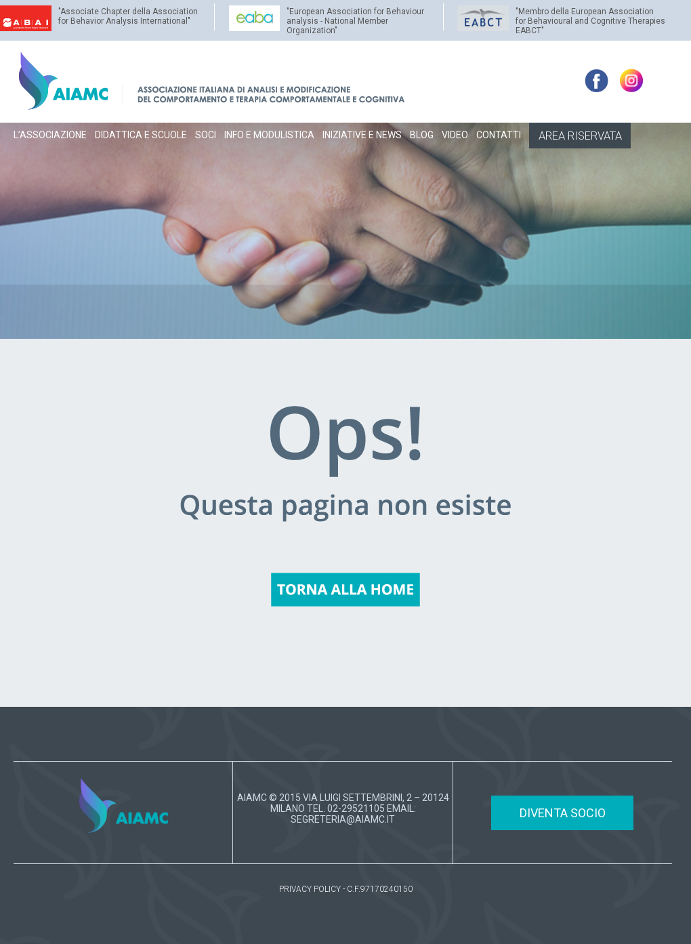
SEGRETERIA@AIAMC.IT (343, 819)
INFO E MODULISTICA (269, 134)
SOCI (205, 134)
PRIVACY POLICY (310, 889)
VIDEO (455, 134)
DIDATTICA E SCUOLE (141, 134)
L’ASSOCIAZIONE (50, 134)
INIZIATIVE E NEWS (362, 134)
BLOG (422, 134)
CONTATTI (498, 134)
